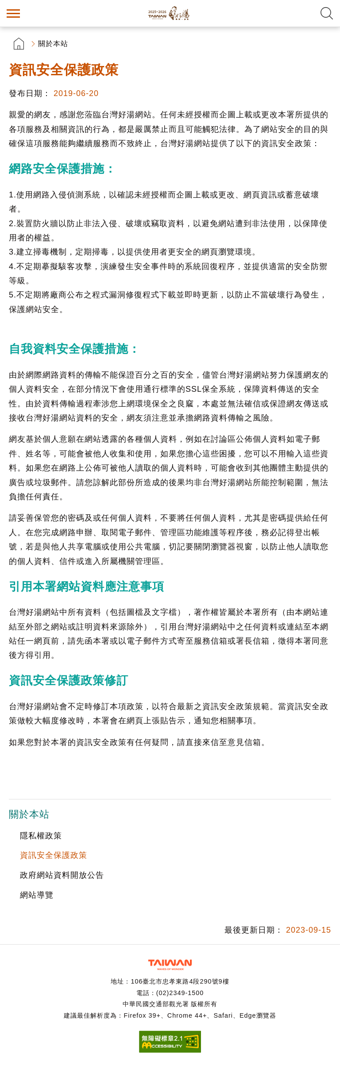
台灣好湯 (170, 13)
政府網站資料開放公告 (62, 875)
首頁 (19, 44)
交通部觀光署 (170, 965)
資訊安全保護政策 (53, 855)
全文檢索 (327, 13)
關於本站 (53, 43)
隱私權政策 (41, 835)
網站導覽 (37, 895)
